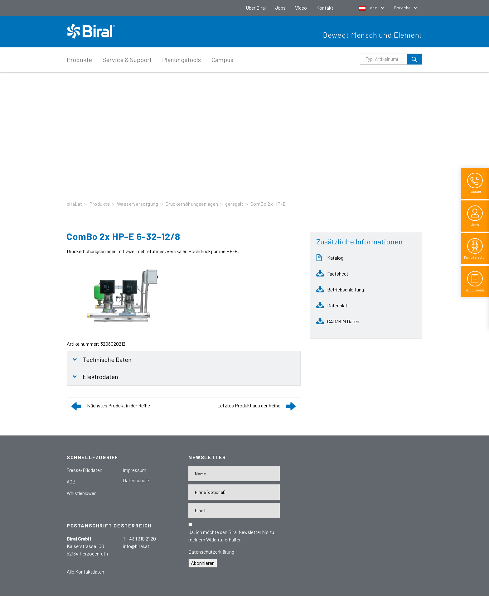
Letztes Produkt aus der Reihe (248, 405)
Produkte (79, 59)
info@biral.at (136, 546)
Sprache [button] (403, 7)
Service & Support (127, 59)
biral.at (74, 204)
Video (301, 8)
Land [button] (368, 7)
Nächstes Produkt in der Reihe (118, 405)
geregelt (234, 204)
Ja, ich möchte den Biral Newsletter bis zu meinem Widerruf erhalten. (231, 535)
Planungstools (181, 59)
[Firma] (234, 492)
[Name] (234, 473)
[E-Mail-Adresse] (234, 510)
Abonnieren (203, 563)
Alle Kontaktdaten (85, 571)
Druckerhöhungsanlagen (191, 204)
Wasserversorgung (137, 204)
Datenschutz (136, 480)
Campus (222, 59)
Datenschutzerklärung (211, 552)
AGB (71, 481)
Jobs (280, 8)
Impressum (134, 470)
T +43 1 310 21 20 (139, 538)
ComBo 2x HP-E (268, 204)
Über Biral (256, 8)
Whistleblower (81, 493)
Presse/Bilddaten (84, 470)
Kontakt (324, 8)
